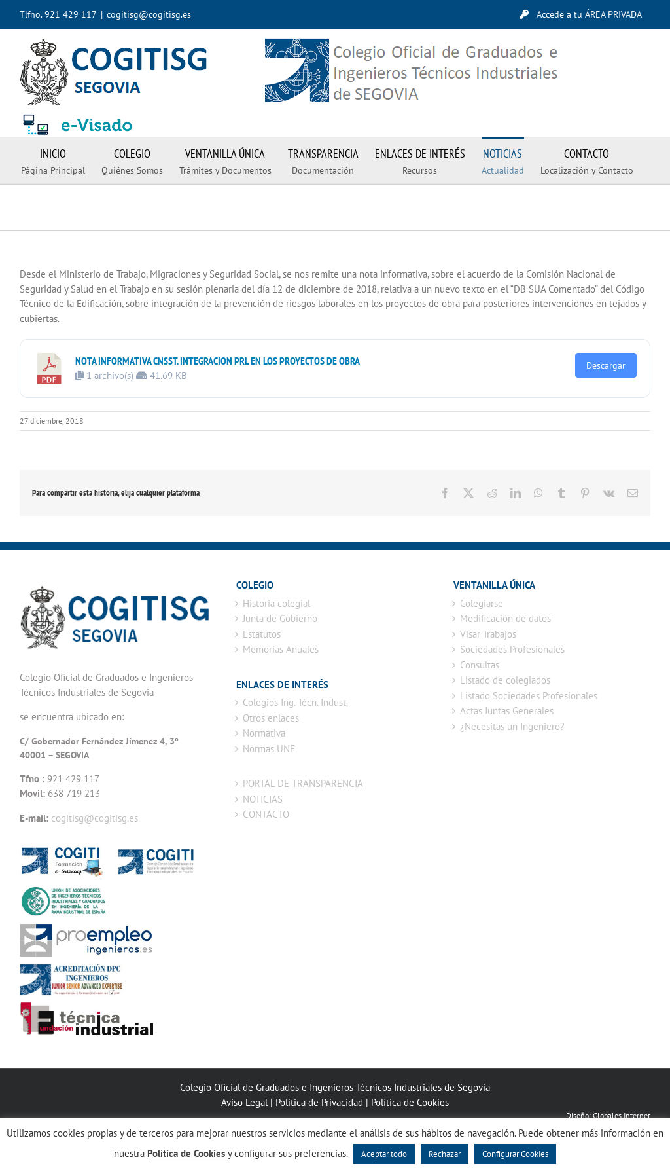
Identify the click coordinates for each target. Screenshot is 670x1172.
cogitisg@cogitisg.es (149, 14)
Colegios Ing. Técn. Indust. (295, 702)
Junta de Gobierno (280, 618)
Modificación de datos (505, 618)
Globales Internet (621, 1115)
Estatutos (262, 634)
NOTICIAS (263, 799)
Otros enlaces (271, 718)
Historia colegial (276, 603)
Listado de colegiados (505, 680)
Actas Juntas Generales (507, 711)
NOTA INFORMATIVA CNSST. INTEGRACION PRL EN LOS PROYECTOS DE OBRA (217, 360)
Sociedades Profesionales (512, 649)
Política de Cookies (410, 1102)
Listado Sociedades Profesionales (528, 695)
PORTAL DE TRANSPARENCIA (303, 783)
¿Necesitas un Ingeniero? (512, 726)
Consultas (479, 665)
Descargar (606, 365)
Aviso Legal (244, 1102)
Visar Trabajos (488, 634)
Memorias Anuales (281, 649)
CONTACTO (266, 814)
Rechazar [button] (445, 1154)
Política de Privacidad (319, 1102)
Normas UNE (269, 748)
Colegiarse (481, 603)
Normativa (264, 733)
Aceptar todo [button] (384, 1154)
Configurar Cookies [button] (515, 1154)
